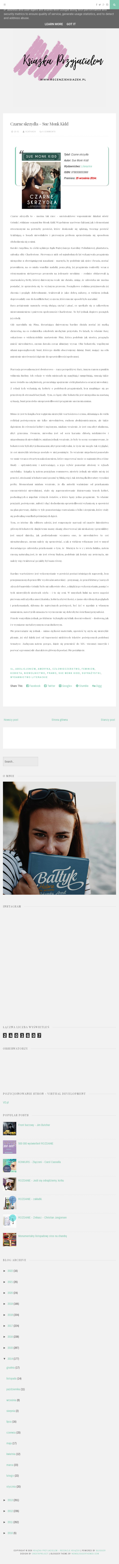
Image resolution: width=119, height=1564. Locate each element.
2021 (10, 1282)
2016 (10, 1337)
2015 (10, 1348)
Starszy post (108, 720)
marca (9, 1465)
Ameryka (44, 668)
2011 (10, 1522)
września (11, 1400)
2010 (10, 1533)
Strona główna (60, 720)
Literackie (86, 166)
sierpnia (10, 1411)
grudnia (10, 1367)
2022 (10, 1271)
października (13, 1389)
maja (9, 1443)
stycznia (11, 1486)
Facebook (33, 686)
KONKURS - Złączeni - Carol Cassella (39, 1162)
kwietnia (10, 1454)
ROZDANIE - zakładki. (30, 1199)
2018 (10, 1315)
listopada (11, 1378)
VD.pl (6, 1102)
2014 (10, 1359)
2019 (10, 1304)
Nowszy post (11, 720)
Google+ (65, 686)
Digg (97, 686)
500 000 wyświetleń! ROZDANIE (35, 1143)
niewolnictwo (34, 673)
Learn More (54, 24)
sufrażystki (91, 673)
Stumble (82, 686)
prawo (52, 673)
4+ (12, 668)
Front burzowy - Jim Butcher (34, 1125)
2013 (10, 1500)
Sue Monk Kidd (69, 673)
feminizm (88, 668)
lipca (8, 1421)
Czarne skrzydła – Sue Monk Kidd (39, 124)
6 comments (49, 131)
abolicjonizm (25, 668)
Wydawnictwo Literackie (29, 677)
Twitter (49, 686)
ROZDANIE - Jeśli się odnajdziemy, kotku (41, 1180)
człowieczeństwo (66, 668)
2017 (10, 1326)
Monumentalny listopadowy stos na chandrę (42, 1236)
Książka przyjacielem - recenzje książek (56, 1550)
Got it (71, 24)
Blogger (100, 1550)
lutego (10, 1476)
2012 (10, 1511)
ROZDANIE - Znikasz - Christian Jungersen (42, 1217)
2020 (10, 1293)
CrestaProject (40, 1553)
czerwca (11, 1432)
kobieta (16, 673)
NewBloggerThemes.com (85, 1553)
